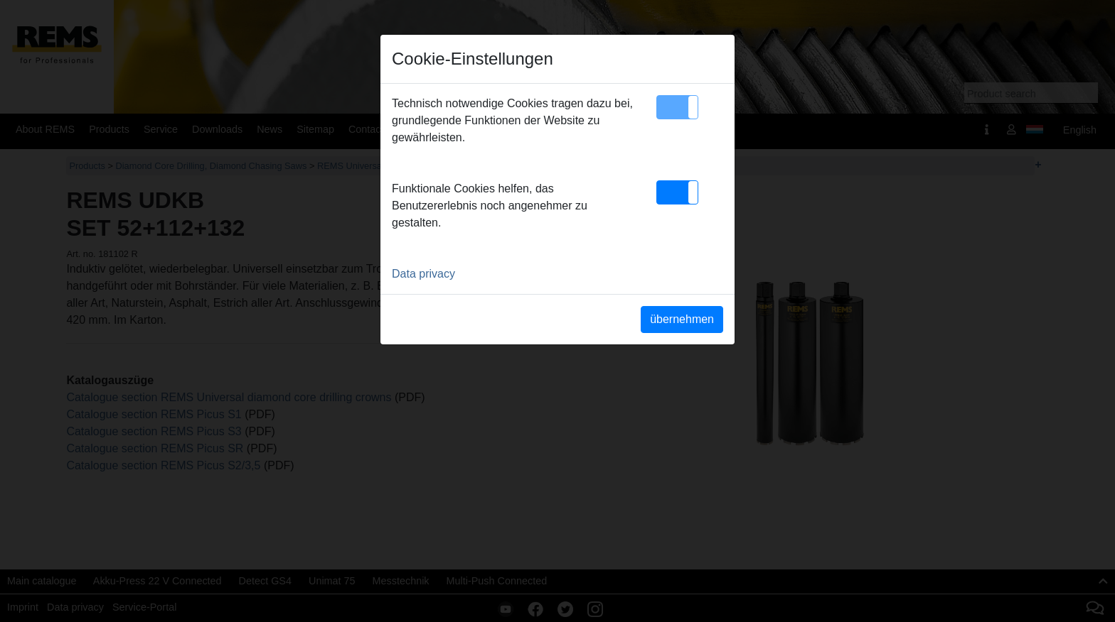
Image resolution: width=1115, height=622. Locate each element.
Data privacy (423, 274)
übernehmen (682, 319)
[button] (677, 107)
